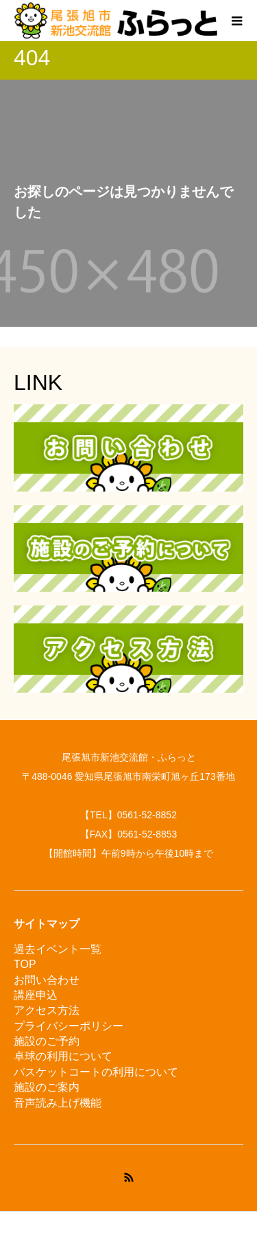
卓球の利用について (63, 1056)
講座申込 (36, 995)
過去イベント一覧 (57, 949)
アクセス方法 (46, 1010)
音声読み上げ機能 (57, 1103)
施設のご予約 (46, 1041)
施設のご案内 (46, 1087)
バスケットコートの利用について (96, 1072)
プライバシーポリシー (68, 1026)
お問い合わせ (46, 980)
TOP (25, 964)
